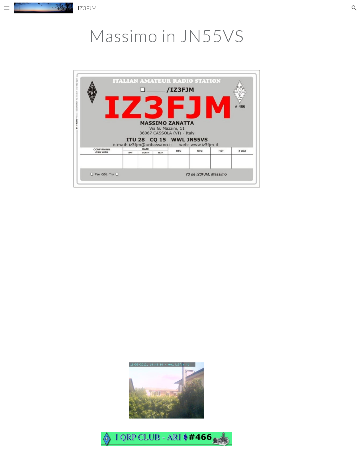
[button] (7, 8)
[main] (167, 35)
